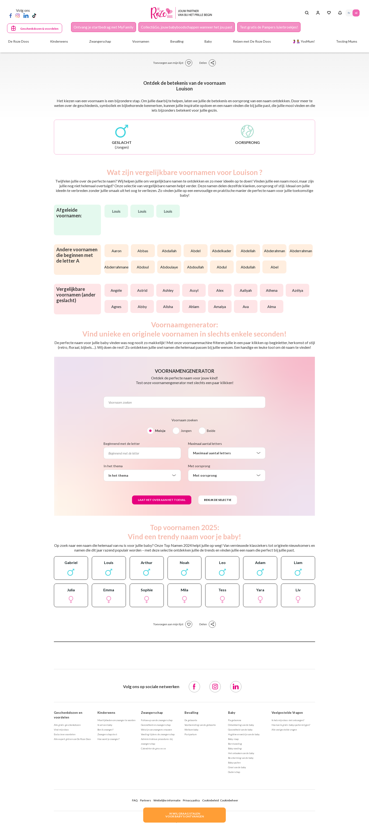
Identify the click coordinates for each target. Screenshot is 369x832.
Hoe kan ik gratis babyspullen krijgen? (291, 724)
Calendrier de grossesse (153, 748)
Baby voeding (235, 748)
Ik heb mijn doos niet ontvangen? (288, 720)
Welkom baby (191, 729)
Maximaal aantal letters (205, 444)
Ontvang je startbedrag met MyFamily (103, 27)
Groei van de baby (237, 767)
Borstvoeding (235, 743)
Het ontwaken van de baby (241, 753)
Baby (231, 712)
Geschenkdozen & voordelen (39, 28)
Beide (211, 431)
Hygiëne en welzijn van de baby (244, 734)
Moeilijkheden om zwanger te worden (116, 720)
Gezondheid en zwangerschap (156, 724)
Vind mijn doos (61, 729)
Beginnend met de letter (122, 444)
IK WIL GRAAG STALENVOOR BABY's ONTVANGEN (184, 815)
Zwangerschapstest (107, 734)
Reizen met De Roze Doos (252, 41)
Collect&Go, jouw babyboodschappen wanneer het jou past (186, 27)
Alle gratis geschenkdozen (67, 724)
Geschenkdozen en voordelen (68, 715)
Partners (145, 800)
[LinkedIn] (26, 15)
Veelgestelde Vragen (287, 712)
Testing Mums (346, 41)
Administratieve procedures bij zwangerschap (157, 741)
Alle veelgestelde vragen (284, 729)
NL (356, 13)
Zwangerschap (152, 712)
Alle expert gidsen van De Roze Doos (72, 739)
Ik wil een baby (104, 724)
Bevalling (191, 712)
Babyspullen (234, 762)
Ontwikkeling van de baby (241, 724)
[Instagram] (18, 15)
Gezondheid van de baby (240, 729)
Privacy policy (191, 800)
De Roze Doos (18, 41)
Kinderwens (106, 712)
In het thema (113, 466)
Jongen (186, 431)
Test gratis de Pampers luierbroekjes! (269, 27)
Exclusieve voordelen (64, 734)
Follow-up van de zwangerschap (156, 720)
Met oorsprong (199, 466)
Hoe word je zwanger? (108, 739)
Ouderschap (234, 772)
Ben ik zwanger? (105, 729)
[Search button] (307, 13)
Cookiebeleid (210, 800)
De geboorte (190, 720)
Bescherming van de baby (240, 757)
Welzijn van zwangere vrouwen (156, 729)
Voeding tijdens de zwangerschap (158, 734)
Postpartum (190, 734)
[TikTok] (34, 15)
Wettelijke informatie (166, 800)
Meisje (160, 431)
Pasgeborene (234, 720)
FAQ (135, 800)
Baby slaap (233, 739)
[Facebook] (10, 15)
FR (349, 13)
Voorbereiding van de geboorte (200, 724)
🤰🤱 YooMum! (303, 41)
